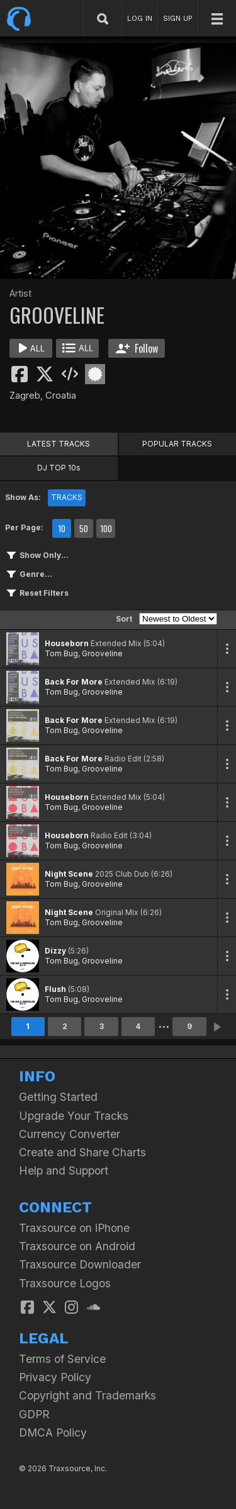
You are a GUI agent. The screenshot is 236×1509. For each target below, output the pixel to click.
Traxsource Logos (65, 1283)
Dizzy (55, 950)
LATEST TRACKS (58, 443)
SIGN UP (178, 18)
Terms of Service (62, 1358)
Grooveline (102, 653)
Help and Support (63, 1170)
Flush (55, 989)
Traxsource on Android (77, 1246)
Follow (137, 348)
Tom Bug (61, 653)
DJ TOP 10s (59, 467)
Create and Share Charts (82, 1152)
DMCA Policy (53, 1432)
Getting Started (58, 1096)
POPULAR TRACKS (177, 443)
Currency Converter (69, 1134)
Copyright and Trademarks (87, 1395)
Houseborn (67, 643)
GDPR (34, 1414)
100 (106, 528)
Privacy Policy (55, 1377)
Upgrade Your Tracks (73, 1115)
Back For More (74, 681)
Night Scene (69, 874)
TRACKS (66, 497)
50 (83, 528)
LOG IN (139, 18)
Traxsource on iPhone (74, 1227)
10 (61, 528)
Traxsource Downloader (80, 1264)
